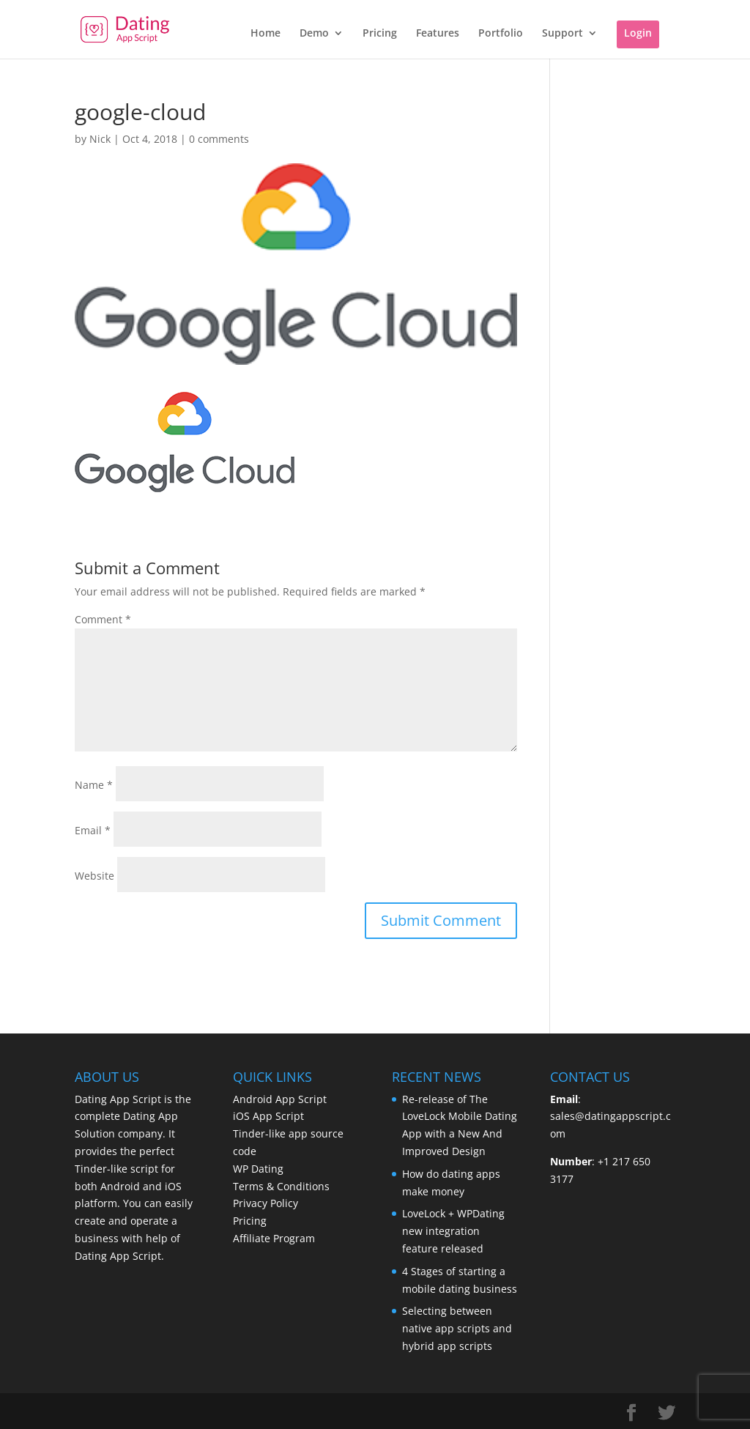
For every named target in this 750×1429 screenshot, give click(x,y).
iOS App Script (268, 1116)
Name (94, 785)
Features (437, 34)
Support (562, 34)
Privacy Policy (265, 1203)
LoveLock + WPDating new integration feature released (453, 1230)
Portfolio (500, 34)
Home (265, 34)
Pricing (380, 34)
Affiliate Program (274, 1238)
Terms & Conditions (281, 1186)
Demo (314, 34)
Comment (103, 619)
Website (94, 876)
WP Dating (258, 1169)
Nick (100, 139)
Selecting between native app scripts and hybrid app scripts (457, 1328)
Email (93, 830)
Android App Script (280, 1099)
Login (638, 33)
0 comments (219, 139)
